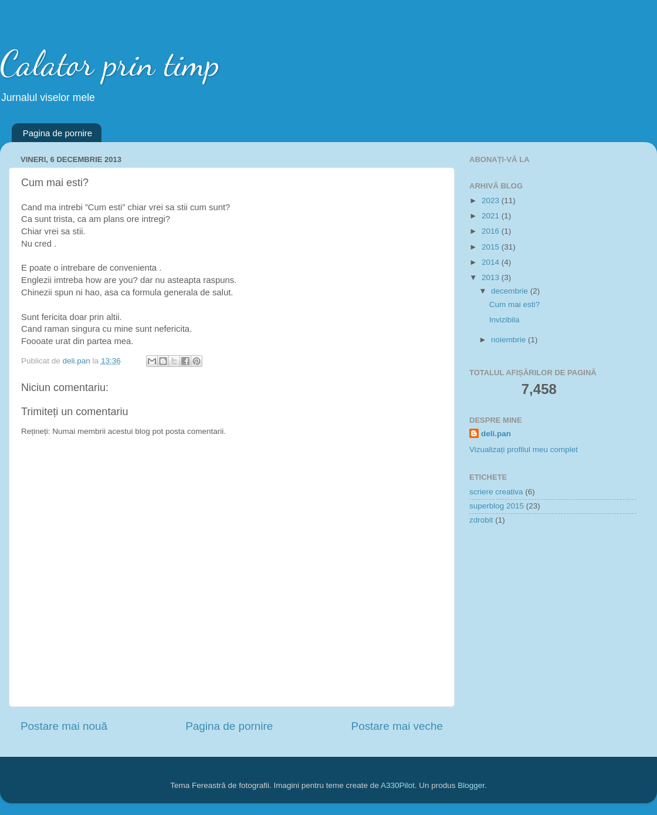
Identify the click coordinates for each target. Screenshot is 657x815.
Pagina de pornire (57, 133)
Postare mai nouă (64, 726)
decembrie (510, 291)
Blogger (471, 785)
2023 (492, 200)
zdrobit (481, 520)
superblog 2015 (496, 505)
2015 (492, 247)
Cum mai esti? (514, 304)
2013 (492, 277)
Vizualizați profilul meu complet (523, 449)
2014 (492, 262)
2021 (492, 215)
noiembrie (509, 339)
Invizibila (504, 319)
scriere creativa (496, 491)
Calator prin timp (109, 63)
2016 (492, 231)
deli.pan (496, 433)
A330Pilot (398, 785)
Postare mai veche (397, 726)
